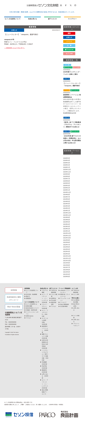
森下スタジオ (69, 49)
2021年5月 (66, 272)
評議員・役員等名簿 (31, 310)
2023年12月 (67, 213)
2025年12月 (67, 169)
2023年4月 (66, 224)
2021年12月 (67, 256)
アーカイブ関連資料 (65, 288)
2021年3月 (66, 274)
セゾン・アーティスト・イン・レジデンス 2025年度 (45, 384)
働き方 (28, 296)
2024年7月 (66, 197)
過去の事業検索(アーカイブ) (45, 392)
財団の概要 (29, 306)
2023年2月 (66, 229)
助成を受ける (32, 19)
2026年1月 (66, 167)
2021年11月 (67, 258)
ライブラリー (72, 19)
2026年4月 (66, 160)
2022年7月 (66, 245)
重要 (69, 33)
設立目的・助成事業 (31, 294)
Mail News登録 (13, 307)
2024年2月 (66, 208)
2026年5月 (66, 158)
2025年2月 (66, 188)
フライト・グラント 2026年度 (45, 306)
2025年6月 (66, 181)
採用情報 (14, 290)
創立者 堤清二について (32, 308)
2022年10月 (67, 238)
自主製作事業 (64, 306)
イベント (69, 41)
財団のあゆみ (29, 316)
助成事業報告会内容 (69, 113)
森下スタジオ (52, 19)
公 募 (69, 45)
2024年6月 (66, 199)
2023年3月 (66, 226)
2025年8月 (66, 176)
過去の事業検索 (64, 304)
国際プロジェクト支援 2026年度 (45, 336)
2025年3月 (66, 185)
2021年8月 (66, 265)
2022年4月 (66, 251)
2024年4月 (66, 203)
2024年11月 (67, 192)
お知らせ (69, 37)
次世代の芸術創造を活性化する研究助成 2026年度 (45, 344)
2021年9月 (66, 263)
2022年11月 (67, 235)
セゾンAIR (69, 53)
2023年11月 (67, 215)
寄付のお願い (76, 298)
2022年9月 (66, 240)
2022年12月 (67, 233)
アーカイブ (63, 302)
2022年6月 (66, 247)
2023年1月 (66, 231)
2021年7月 (66, 267)
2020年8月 (66, 276)
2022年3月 (66, 254)
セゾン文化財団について (12, 19)
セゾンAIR (75, 288)
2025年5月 (66, 183)
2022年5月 (66, 249)
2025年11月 (67, 172)
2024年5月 (66, 201)
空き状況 (53, 300)
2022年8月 (66, 242)
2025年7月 (66, 178)
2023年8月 (66, 217)
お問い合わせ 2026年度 (45, 376)
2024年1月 (66, 210)
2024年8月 (66, 194)
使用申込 (53, 298)
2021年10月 (67, 260)
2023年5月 (66, 222)
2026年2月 (66, 165)
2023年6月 (66, 220)
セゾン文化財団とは (31, 304)
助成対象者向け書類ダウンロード (14, 298)
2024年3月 (66, 206)
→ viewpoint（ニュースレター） (14, 48)
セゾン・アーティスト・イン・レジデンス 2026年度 (45, 298)
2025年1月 (66, 190)
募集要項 (28, 298)
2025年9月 (66, 174)
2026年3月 (66, 163)
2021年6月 (66, 270)
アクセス (28, 318)
